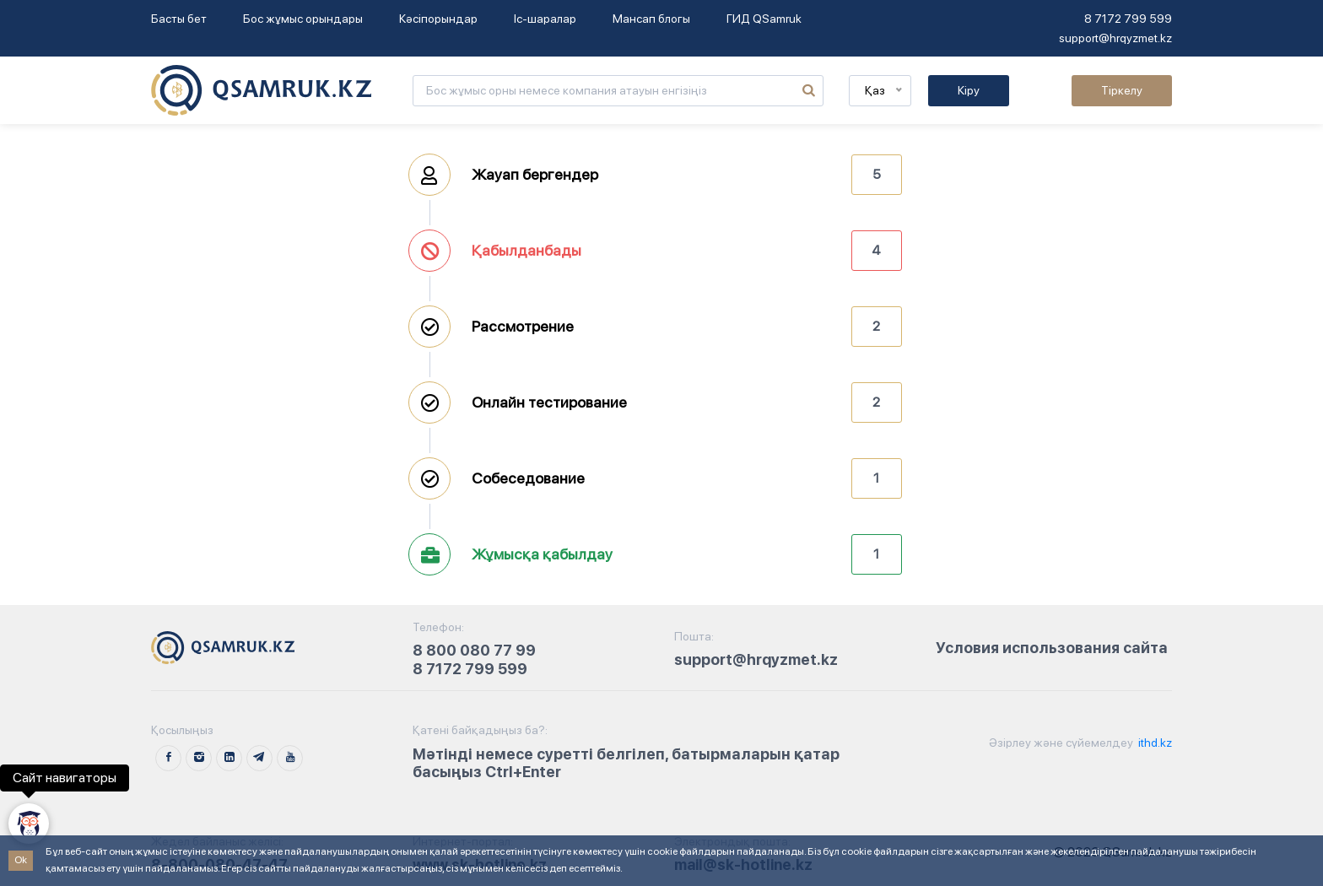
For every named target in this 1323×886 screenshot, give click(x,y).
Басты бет (179, 18)
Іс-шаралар (545, 18)
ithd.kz (1154, 742)
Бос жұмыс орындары (303, 18)
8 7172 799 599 (1128, 18)
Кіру (969, 90)
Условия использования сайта (1052, 647)
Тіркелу (1121, 90)
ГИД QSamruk (764, 18)
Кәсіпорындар (438, 18)
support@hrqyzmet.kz (1115, 38)
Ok (20, 860)
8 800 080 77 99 (474, 650)
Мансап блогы (651, 18)
